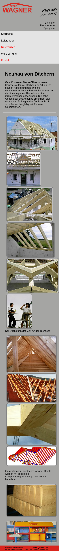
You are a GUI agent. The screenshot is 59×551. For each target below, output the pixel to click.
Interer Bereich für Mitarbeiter (14, 547)
